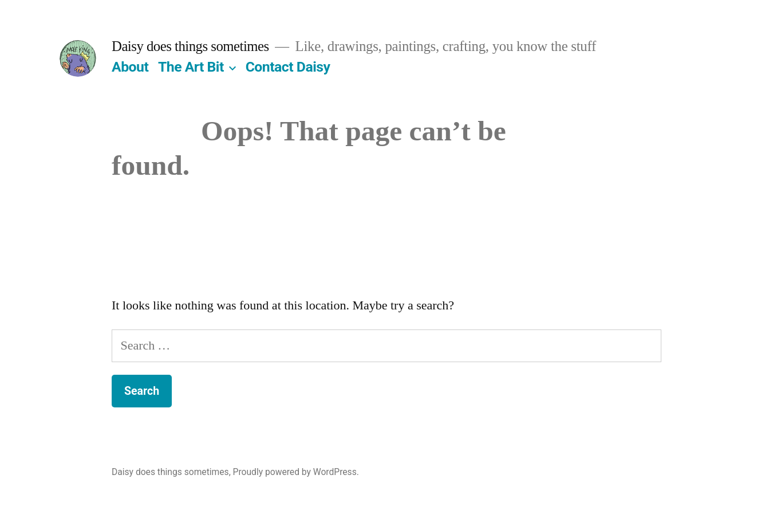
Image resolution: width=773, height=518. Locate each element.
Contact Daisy (288, 66)
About (130, 66)
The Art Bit (191, 66)
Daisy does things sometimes (190, 46)
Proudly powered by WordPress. (296, 471)
